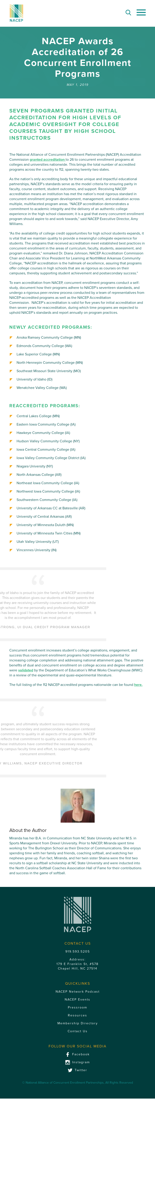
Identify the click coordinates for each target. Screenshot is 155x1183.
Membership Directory (77, 1126)
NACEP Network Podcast (78, 1094)
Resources (77, 1118)
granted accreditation (48, 159)
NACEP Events (77, 1102)
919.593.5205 (77, 1054)
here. (138, 684)
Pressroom (77, 1110)
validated (25, 670)
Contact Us (78, 1133)
